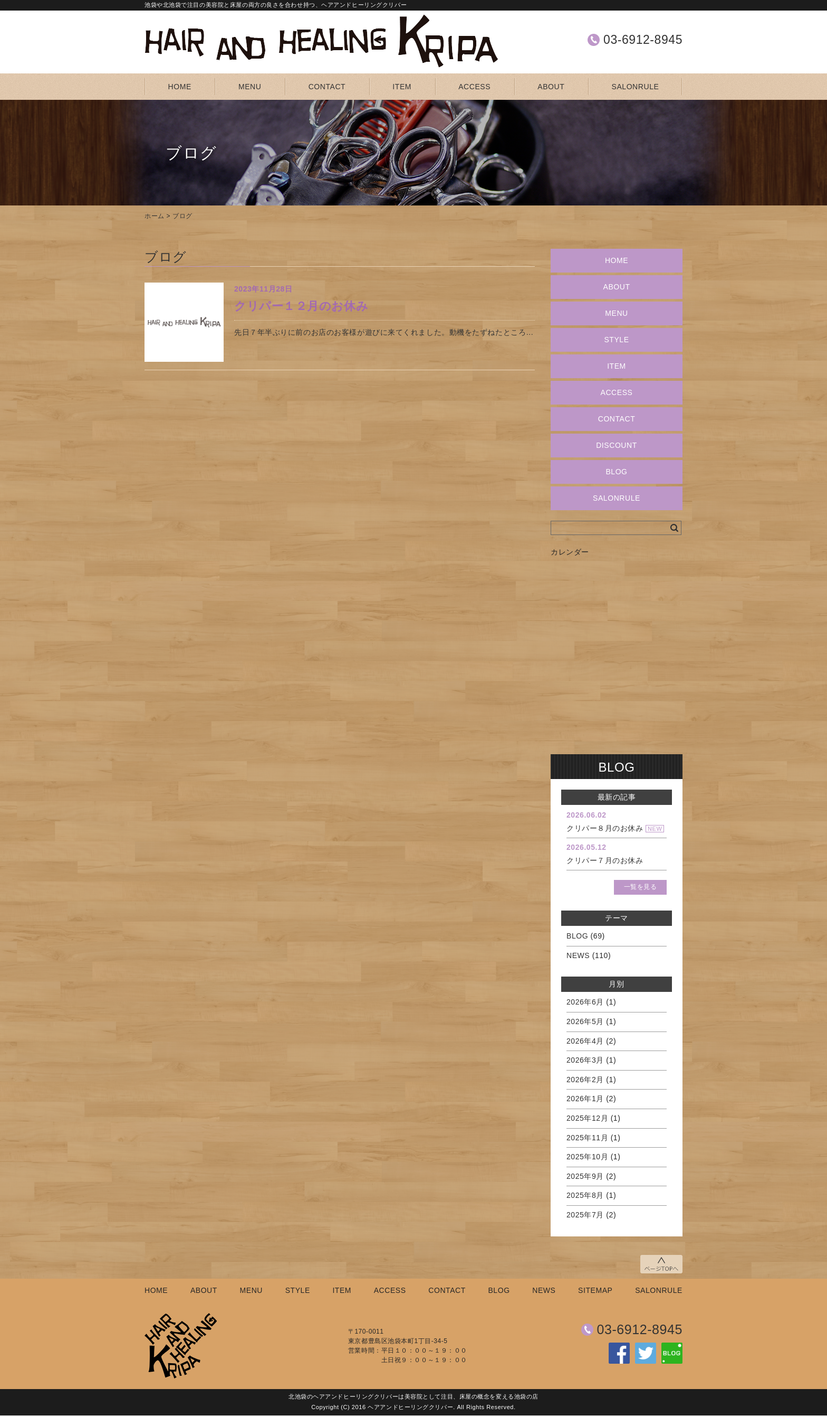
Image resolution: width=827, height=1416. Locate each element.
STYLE (616, 339)
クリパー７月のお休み (604, 860)
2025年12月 (587, 1118)
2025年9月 (585, 1176)
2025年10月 (587, 1156)
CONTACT (327, 86)
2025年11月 (587, 1137)
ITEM (401, 86)
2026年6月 (585, 1002)
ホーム (155, 216)
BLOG (616, 471)
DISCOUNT (616, 445)
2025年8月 (585, 1195)
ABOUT (550, 86)
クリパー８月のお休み (604, 828)
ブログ (182, 216)
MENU (249, 86)
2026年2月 (585, 1079)
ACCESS (474, 86)
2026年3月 (585, 1060)
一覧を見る (640, 886)
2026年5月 (585, 1021)
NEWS (578, 955)
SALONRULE (635, 86)
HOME (179, 86)
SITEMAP (595, 1290)
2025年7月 (585, 1215)
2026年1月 (585, 1098)
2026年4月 (585, 1041)
